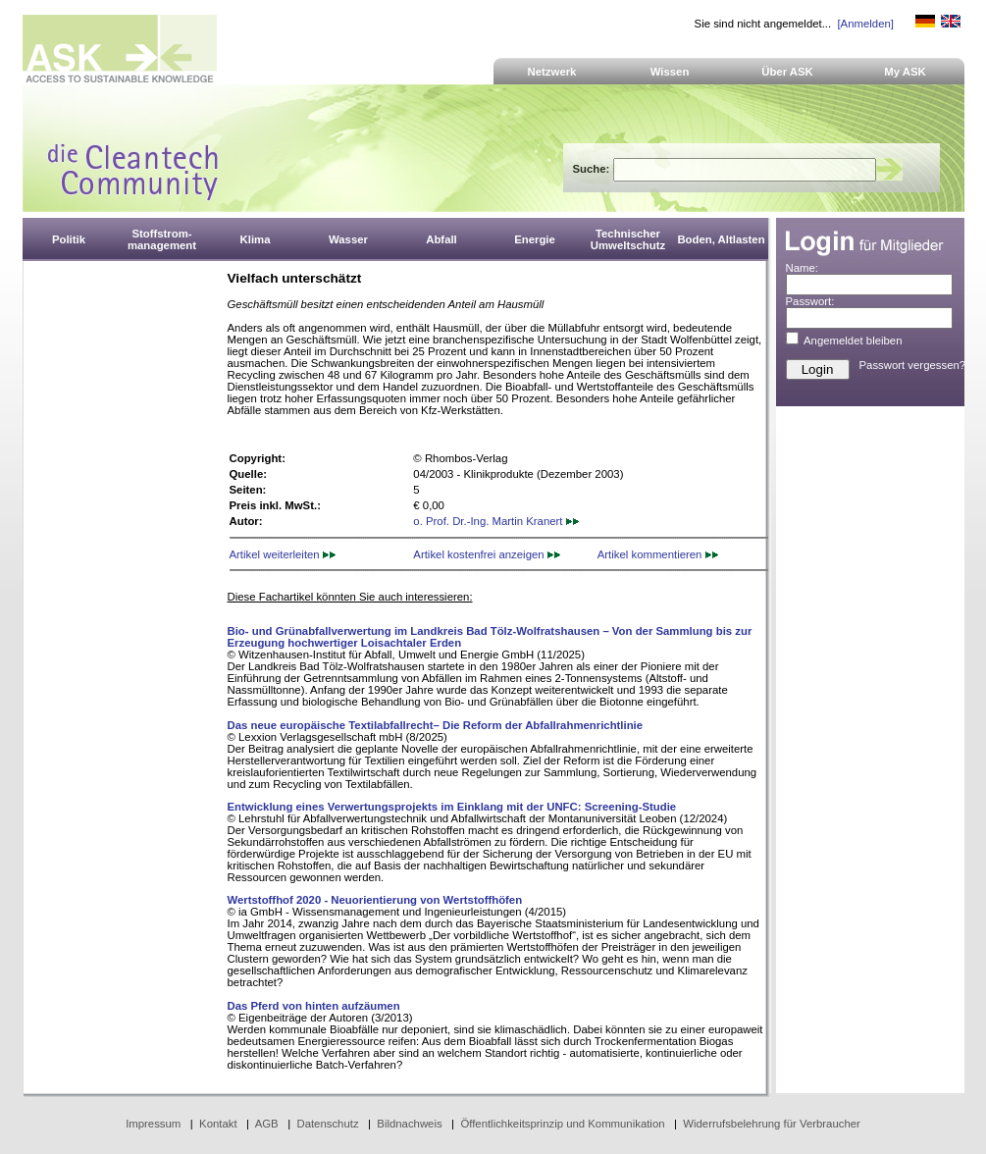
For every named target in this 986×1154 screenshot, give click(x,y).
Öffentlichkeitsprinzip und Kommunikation (562, 1123)
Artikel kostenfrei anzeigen (486, 554)
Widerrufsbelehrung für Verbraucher (771, 1123)
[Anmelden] (865, 23)
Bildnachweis (409, 1123)
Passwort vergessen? (912, 365)
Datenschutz (327, 1123)
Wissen (670, 72)
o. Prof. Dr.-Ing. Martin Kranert (495, 521)
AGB (267, 1123)
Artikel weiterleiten (283, 554)
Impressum (153, 1123)
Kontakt (218, 1123)
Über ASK (787, 72)
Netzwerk (552, 72)
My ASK (905, 72)
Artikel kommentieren (657, 554)
